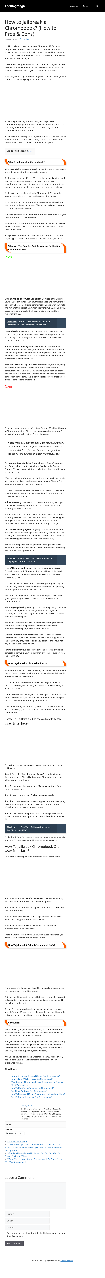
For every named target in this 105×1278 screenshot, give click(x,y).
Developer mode (11, 1146)
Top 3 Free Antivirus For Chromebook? (28, 1090)
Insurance (74, 6)
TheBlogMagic (15, 6)
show (30, 151)
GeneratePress (67, 1254)
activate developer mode (17, 1143)
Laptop (21, 1141)
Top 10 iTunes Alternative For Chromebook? (31, 1096)
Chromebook (12, 1141)
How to (22, 1146)
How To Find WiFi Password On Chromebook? (32, 1078)
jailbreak (28, 1146)
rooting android (56, 1146)
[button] (97, 5)
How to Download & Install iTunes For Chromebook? (35, 1075)
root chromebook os (41, 1146)
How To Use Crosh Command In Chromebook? (32, 1087)
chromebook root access (49, 1143)
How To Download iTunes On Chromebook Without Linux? (38, 1093)
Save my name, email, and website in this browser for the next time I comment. (36, 1228)
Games (88, 5)
